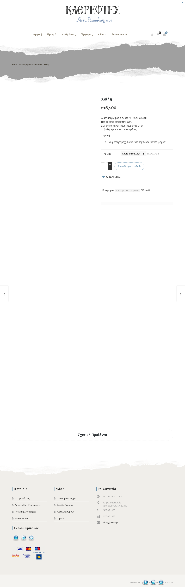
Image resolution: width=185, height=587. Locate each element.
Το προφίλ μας (22, 498)
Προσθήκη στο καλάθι (129, 166)
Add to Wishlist (112, 177)
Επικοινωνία (119, 34)
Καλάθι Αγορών (65, 505)
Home (14, 65)
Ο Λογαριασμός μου (67, 498)
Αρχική (37, 34)
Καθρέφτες (69, 34)
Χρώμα (107, 153)
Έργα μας (87, 34)
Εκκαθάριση (153, 153)
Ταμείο (60, 518)
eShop (102, 34)
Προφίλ (52, 34)
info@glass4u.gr (110, 522)
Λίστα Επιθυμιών (65, 511)
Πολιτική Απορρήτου (25, 511)
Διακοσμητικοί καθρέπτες (30, 65)
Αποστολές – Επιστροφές (28, 505)
